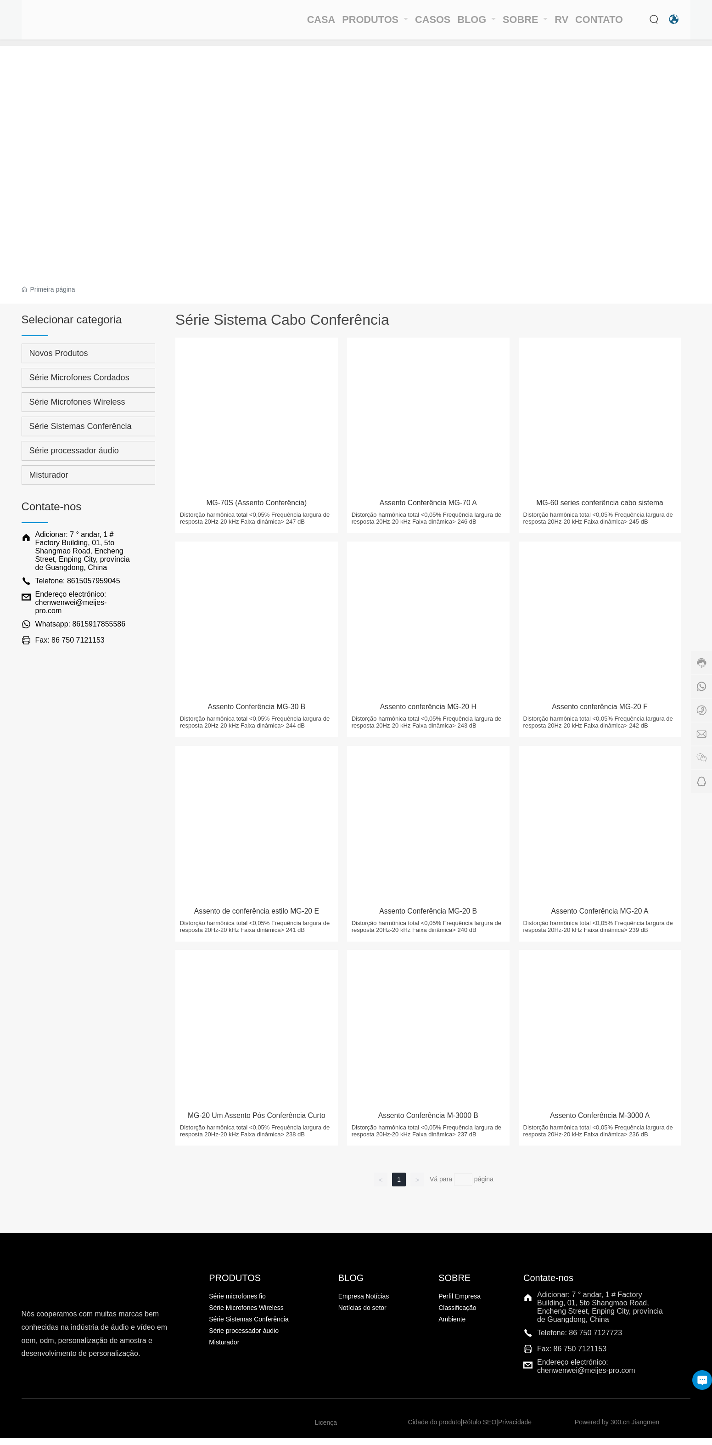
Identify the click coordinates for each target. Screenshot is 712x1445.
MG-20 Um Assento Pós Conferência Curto (258, 1129)
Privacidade (515, 1429)
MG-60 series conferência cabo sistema (601, 506)
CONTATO (597, 23)
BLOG (458, 23)
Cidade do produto (434, 1429)
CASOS (408, 23)
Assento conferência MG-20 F (601, 712)
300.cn (620, 1429)
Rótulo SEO (479, 1429)
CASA (290, 23)
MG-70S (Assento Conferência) (258, 506)
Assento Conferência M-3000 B (430, 1124)
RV (554, 23)
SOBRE (511, 23)
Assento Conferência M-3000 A (601, 1124)
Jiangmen (646, 1429)
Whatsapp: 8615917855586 (80, 624)
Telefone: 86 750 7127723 (579, 1339)
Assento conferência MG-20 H (430, 712)
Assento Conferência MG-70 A (430, 506)
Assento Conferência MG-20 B (430, 918)
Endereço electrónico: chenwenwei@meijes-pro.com (71, 602)
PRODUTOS (348, 23)
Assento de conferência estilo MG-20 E (258, 918)
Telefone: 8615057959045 (77, 581)
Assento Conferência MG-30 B (258, 712)
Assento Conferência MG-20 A (601, 918)
